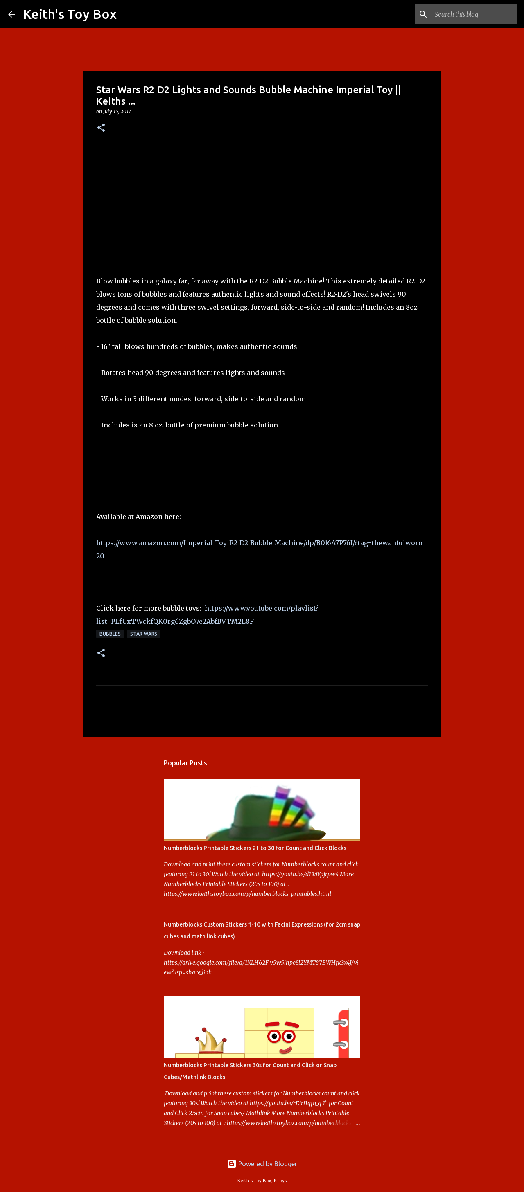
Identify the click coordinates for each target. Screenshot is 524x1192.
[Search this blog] (474, 14)
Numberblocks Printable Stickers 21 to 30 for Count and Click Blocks (255, 848)
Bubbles (110, 633)
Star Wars (143, 633)
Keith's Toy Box (70, 14)
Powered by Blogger (262, 1163)
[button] (101, 128)
